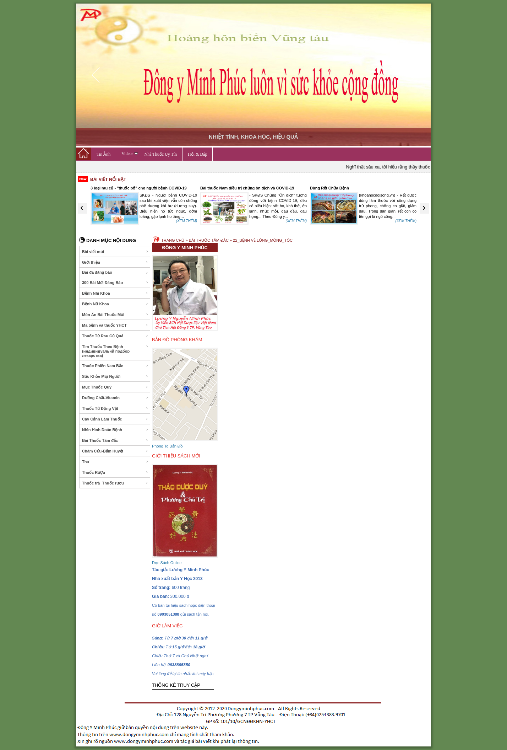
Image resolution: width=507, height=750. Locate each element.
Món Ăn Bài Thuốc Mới (115, 314)
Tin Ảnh (103, 154)
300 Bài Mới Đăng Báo (115, 282)
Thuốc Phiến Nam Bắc (115, 366)
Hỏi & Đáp (197, 154)
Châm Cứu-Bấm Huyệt (115, 451)
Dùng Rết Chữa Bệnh (329, 188)
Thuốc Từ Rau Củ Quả (115, 336)
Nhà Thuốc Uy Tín (161, 154)
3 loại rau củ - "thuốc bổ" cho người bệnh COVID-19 (139, 188)
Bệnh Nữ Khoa (115, 304)
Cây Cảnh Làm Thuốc (115, 419)
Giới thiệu (115, 262)
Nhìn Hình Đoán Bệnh (115, 430)
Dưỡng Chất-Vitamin (115, 398)
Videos (129, 153)
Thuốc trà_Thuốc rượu (115, 483)
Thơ (115, 462)
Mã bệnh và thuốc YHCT (115, 325)
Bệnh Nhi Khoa (115, 293)
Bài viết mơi (115, 252)
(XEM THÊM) (186, 221)
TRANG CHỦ (172, 240)
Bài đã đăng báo (115, 272)
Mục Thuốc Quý (115, 387)
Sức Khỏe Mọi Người (115, 376)
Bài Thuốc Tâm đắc (115, 440)
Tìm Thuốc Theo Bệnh (115, 351)
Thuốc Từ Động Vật (115, 408)
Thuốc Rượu (115, 472)
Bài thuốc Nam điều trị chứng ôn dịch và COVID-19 (247, 188)
